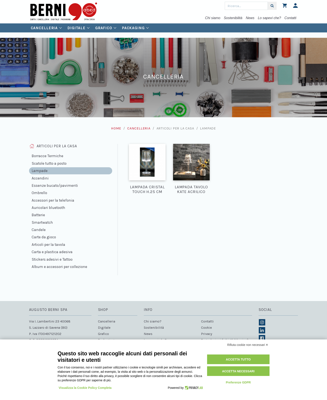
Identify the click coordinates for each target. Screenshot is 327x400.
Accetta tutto (238, 359)
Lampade (40, 171)
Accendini (40, 178)
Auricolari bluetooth (48, 207)
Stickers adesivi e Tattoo (52, 259)
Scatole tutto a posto (49, 163)
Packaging (133, 28)
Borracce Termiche (47, 156)
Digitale (76, 28)
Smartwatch (42, 222)
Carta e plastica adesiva (52, 252)
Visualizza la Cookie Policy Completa (85, 387)
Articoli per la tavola (48, 244)
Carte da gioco (44, 237)
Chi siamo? (152, 321)
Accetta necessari (238, 371)
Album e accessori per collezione (59, 267)
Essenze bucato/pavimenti (55, 185)
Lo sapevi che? (269, 18)
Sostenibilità (233, 18)
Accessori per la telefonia (53, 200)
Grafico (103, 28)
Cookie (206, 327)
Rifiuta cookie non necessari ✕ (247, 345)
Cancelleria (44, 28)
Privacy (206, 334)
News (250, 18)
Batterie (38, 215)
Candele (39, 230)
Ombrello (39, 193)
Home (116, 128)
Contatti (290, 18)
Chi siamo (212, 18)
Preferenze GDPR (238, 382)
